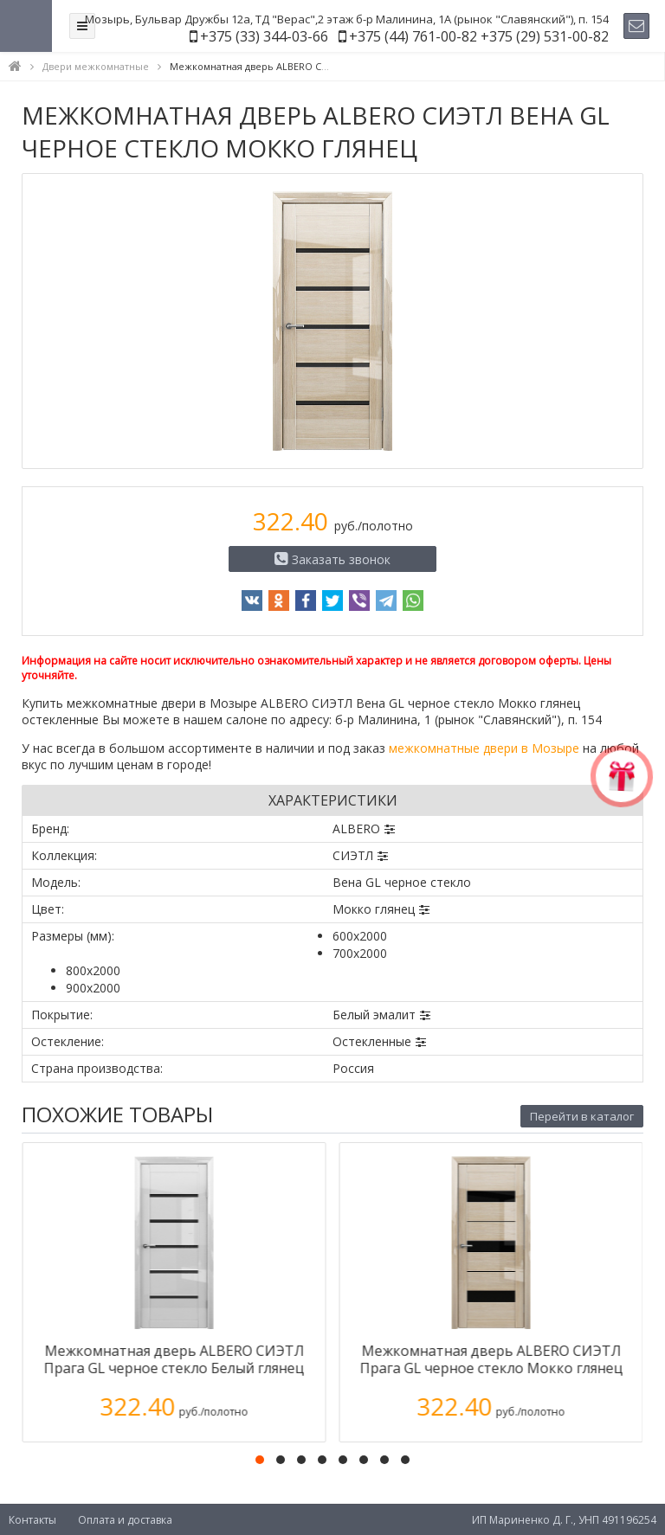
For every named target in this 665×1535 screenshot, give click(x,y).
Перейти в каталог (582, 1116)
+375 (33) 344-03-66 (264, 36)
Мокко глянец (373, 909)
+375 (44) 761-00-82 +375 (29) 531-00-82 (479, 36)
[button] (259, 1459)
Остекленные (371, 1041)
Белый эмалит (374, 1014)
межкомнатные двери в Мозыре (484, 748)
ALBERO (356, 828)
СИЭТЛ (352, 855)
